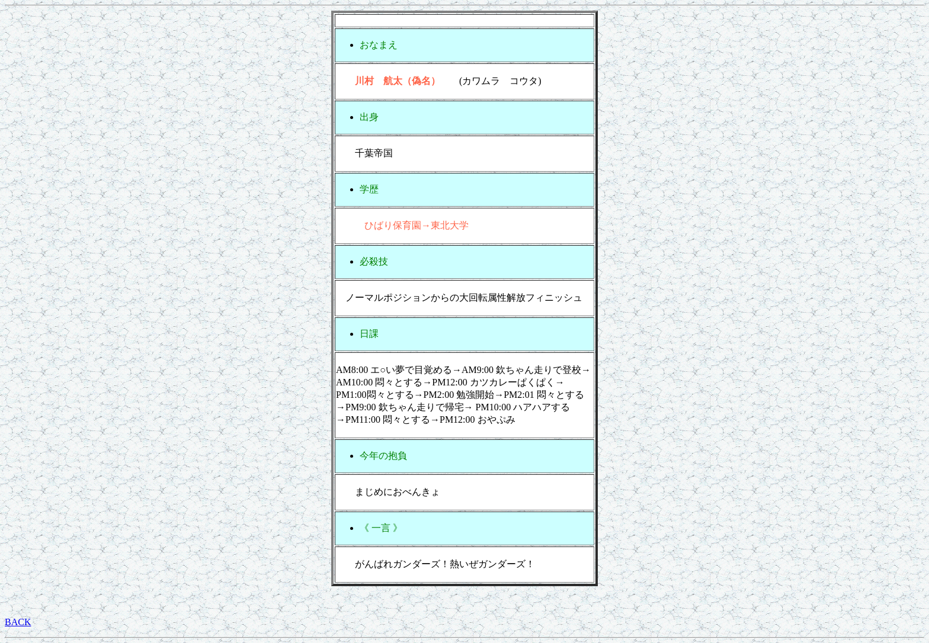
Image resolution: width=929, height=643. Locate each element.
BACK (18, 622)
